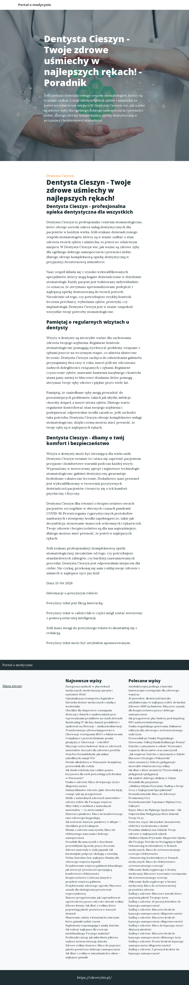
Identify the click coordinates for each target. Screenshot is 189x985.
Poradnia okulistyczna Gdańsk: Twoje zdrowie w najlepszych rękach (152, 831)
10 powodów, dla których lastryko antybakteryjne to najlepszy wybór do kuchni (156, 700)
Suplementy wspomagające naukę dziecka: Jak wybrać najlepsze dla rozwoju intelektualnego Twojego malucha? (92, 929)
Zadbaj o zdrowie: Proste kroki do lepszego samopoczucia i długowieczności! (156, 943)
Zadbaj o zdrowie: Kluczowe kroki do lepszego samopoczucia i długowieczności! (155, 919)
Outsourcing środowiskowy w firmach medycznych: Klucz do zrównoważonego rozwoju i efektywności (154, 849)
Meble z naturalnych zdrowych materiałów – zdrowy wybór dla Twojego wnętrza (93, 800)
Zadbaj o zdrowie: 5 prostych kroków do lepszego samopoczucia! (153, 951)
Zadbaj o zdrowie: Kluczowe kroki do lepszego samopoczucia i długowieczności (155, 911)
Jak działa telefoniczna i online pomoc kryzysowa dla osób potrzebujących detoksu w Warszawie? (93, 774)
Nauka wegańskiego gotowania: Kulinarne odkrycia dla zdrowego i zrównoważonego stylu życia (155, 730)
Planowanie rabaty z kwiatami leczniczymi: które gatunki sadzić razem (92, 919)
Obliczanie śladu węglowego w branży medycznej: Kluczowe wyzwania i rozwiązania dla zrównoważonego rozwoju (157, 873)
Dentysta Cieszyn (60, 176)
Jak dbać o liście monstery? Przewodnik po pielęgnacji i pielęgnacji (155, 772)
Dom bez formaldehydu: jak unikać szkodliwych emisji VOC (87, 756)
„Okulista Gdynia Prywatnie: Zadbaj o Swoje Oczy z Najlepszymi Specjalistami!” (156, 788)
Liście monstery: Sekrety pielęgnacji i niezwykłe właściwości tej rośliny (151, 764)
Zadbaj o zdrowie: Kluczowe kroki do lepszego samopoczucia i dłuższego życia (154, 935)
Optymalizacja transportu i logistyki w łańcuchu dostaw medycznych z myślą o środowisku (90, 702)
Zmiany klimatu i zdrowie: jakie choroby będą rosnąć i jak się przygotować (93, 792)
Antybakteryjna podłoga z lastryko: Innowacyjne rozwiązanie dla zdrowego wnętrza (153, 690)
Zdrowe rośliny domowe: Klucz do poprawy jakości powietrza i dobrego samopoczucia (93, 947)
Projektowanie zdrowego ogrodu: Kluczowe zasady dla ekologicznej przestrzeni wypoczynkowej (93, 889)
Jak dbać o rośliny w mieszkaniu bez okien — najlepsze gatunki (93, 955)
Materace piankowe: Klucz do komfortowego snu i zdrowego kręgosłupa (94, 816)
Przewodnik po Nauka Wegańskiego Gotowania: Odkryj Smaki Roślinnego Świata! (156, 740)
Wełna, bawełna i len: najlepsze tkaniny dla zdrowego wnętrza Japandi (92, 859)
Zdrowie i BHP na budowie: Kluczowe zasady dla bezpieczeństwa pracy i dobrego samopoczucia (156, 710)
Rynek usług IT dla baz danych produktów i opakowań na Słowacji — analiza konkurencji (93, 724)
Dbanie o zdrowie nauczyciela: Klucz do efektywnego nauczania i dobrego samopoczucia (90, 833)
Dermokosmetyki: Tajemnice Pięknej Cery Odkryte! (154, 804)
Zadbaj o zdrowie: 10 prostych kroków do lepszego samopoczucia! (154, 903)
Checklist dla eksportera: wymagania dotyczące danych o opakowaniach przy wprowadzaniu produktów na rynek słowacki (93, 714)
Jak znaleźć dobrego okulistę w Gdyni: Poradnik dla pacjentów (152, 780)
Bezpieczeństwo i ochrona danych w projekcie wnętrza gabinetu (88, 879)
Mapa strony (12, 686)
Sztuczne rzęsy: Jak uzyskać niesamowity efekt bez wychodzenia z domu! (154, 823)
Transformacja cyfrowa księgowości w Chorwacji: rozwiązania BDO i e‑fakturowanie (94, 732)
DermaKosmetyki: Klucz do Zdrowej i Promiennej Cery (152, 796)
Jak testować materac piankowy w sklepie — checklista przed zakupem (93, 823)
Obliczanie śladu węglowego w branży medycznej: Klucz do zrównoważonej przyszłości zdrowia (152, 885)
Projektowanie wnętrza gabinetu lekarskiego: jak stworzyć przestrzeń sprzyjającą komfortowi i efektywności (94, 869)
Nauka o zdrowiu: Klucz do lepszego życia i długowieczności (92, 784)
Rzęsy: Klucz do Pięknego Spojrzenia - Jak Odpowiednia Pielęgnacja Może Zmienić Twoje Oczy (154, 814)
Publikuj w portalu (119, 5)
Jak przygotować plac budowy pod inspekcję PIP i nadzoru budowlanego (156, 720)
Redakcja (144, 5)
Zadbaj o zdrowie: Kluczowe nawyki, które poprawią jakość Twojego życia (155, 895)
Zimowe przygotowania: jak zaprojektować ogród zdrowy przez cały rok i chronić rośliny (94, 899)
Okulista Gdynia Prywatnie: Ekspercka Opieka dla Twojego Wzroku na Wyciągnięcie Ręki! (157, 839)
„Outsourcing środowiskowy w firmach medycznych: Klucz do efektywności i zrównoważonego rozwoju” (153, 861)
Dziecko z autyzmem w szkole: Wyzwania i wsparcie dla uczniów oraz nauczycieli (155, 748)
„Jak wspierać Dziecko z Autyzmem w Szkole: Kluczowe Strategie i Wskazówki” (156, 756)
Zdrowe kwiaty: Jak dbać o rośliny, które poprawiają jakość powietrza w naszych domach (90, 909)
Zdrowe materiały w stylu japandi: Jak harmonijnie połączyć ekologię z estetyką (91, 851)
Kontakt (162, 5)
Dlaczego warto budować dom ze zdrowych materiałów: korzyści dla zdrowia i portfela (93, 748)
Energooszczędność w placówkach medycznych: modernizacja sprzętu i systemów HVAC (88, 690)
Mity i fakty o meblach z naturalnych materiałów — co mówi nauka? (88, 808)
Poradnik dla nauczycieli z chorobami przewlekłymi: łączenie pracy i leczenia (90, 843)
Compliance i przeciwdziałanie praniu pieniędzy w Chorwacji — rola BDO (89, 740)
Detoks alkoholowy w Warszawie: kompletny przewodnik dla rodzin (93, 764)
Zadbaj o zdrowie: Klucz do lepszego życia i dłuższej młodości (155, 927)
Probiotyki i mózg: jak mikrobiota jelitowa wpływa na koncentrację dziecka (91, 939)
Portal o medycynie (37, 5)
